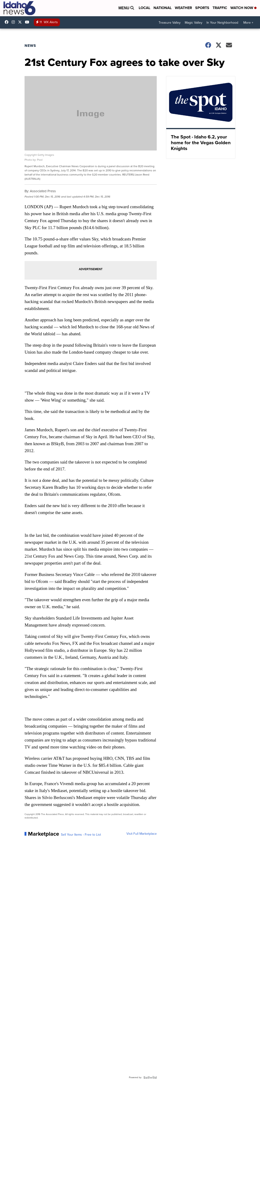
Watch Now (243, 7)
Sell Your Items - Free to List (81, 834)
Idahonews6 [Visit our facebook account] (8, 22)
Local (144, 7)
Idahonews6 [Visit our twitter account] (21, 22)
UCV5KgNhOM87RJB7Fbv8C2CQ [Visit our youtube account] (28, 22)
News (30, 45)
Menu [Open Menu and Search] (126, 8)
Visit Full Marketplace (141, 833)
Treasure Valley (170, 22)
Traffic (220, 7)
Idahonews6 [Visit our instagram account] (14, 22)
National (162, 7)
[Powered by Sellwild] (150, 1077)
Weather (183, 7)
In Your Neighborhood (222, 22)
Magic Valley (193, 22)
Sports (202, 7)
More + (248, 22)
